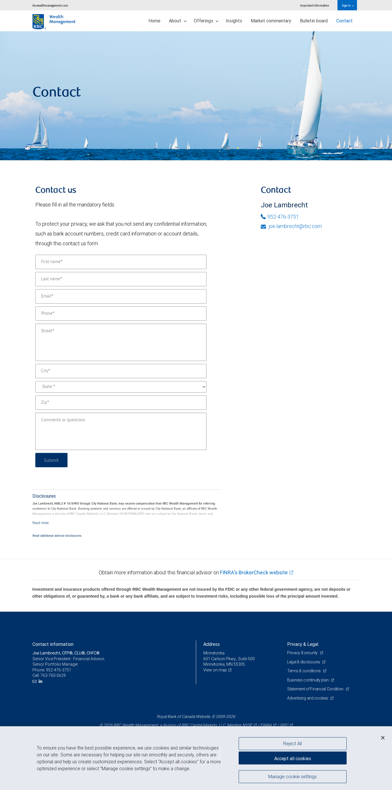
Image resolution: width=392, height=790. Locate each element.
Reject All (292, 743)
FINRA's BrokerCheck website (254, 572)
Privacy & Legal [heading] (302, 644)
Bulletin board (314, 21)
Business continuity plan (308, 680)
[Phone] (120, 313)
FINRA (266, 725)
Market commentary (271, 21)
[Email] (120, 296)
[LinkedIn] (41, 681)
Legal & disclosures (304, 662)
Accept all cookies (292, 758)
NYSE (247, 725)
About (178, 21)
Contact (344, 21)
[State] (120, 387)
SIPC (284, 725)
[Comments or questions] (120, 431)
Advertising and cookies (308, 698)
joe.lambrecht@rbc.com (291, 226)
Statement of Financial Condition (315, 689)
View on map (215, 670)
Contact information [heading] (53, 644)
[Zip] (120, 402)
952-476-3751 (280, 216)
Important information (314, 5)
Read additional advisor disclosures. (57, 536)
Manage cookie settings (292, 776)
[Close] (382, 737)
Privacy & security (302, 652)
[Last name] (120, 279)
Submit (51, 460)
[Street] (120, 342)
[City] (120, 371)
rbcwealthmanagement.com (50, 5)
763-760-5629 (53, 675)
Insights (234, 21)
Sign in (348, 5)
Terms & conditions (304, 670)
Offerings (206, 21)
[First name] (120, 262)
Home (154, 21)
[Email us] (35, 681)
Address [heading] (211, 644)
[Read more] (40, 523)
